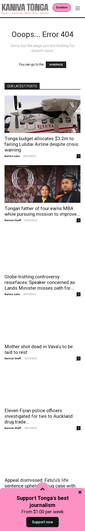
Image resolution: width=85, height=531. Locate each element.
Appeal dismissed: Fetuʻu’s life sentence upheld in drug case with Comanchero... (40, 481)
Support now (42, 522)
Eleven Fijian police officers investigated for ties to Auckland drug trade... (39, 412)
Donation (62, 7)
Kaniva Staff (13, 220)
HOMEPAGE (56, 64)
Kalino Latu (12, 156)
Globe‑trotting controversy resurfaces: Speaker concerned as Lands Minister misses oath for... (40, 278)
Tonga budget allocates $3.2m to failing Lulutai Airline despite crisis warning (41, 144)
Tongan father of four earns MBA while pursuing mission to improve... (42, 211)
